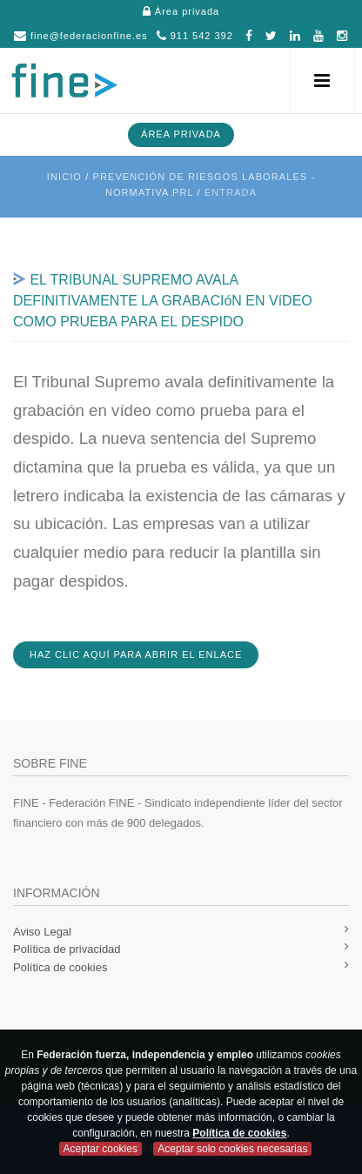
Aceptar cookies (100, 1149)
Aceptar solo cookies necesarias (232, 1149)
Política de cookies (239, 1133)
